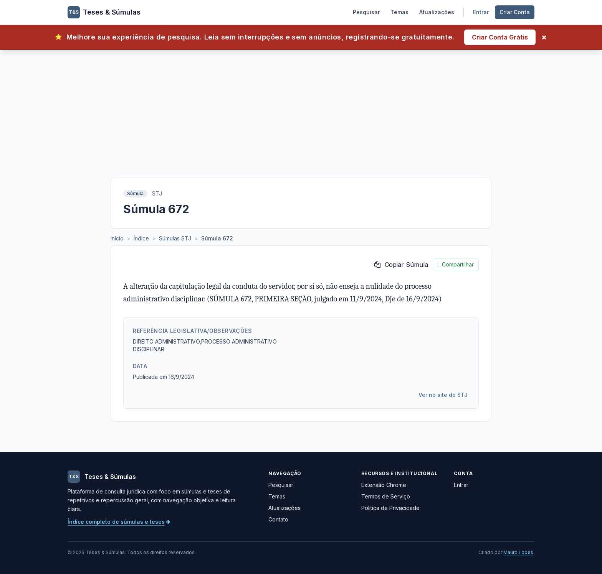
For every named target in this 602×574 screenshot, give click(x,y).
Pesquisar (366, 12)
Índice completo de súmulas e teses (119, 521)
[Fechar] (544, 37)
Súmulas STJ (175, 238)
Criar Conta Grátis (500, 37)
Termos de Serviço (385, 496)
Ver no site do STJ (443, 394)
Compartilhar (456, 264)
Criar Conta (514, 12)
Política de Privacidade (390, 508)
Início (117, 238)
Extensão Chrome (383, 485)
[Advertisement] (301, 107)
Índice (141, 238)
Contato (278, 519)
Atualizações (436, 12)
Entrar (481, 12)
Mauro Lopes (518, 552)
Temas (399, 12)
